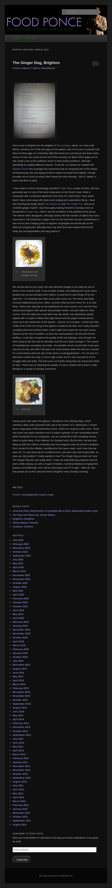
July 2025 (18, 540)
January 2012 (20, 809)
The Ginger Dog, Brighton (36, 63)
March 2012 (19, 801)
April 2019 (18, 618)
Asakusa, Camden (23, 526)
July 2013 (18, 738)
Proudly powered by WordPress (56, 876)
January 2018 (20, 653)
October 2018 (20, 637)
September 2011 (22, 820)
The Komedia (63, 145)
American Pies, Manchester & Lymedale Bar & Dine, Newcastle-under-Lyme (55, 510)
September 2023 (22, 555)
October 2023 (20, 551)
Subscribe (22, 859)
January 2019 (20, 625)
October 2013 (20, 731)
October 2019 (20, 606)
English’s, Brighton (23, 518)
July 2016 (18, 660)
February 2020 (21, 598)
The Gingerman (52, 204)
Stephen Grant (20, 168)
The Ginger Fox (74, 204)
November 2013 (21, 727)
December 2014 (21, 692)
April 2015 (18, 680)
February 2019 (21, 622)
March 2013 (19, 754)
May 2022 (18, 590)
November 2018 (21, 633)
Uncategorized (30, 494)
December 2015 (21, 664)
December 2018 (21, 629)
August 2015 (20, 668)
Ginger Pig (64, 188)
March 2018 (19, 645)
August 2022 (20, 586)
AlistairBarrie (48, 68)
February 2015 (21, 688)
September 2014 (22, 703)
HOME (16, 38)
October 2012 (20, 774)
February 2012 (21, 805)
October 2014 (20, 700)
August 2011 (20, 824)
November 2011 (21, 812)
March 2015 (19, 684)
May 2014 (18, 715)
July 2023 (18, 559)
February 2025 (21, 544)
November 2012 (21, 770)
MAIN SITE (30, 38)
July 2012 (18, 785)
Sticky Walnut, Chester (25, 522)
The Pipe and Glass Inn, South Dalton (34, 515)
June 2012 (18, 789)
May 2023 (18, 563)
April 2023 (18, 567)
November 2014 (21, 695)
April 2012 (18, 797)
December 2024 (21, 548)
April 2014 (18, 719)
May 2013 (18, 746)
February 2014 (21, 723)
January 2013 (20, 762)
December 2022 (21, 575)
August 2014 (20, 707)
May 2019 (18, 614)
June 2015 (18, 672)
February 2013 (21, 758)
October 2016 (20, 657)
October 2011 (20, 816)
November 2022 (21, 579)
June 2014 (18, 711)
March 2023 (19, 571)
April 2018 (18, 641)
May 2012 (18, 793)
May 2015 (18, 676)
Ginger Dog (32, 211)
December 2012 (21, 766)
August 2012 (20, 781)
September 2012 (22, 777)
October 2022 (20, 583)
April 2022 (18, 594)
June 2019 (18, 610)
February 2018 (21, 649)
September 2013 (22, 735)
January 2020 (20, 602)
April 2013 (18, 750)
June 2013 (18, 742)
